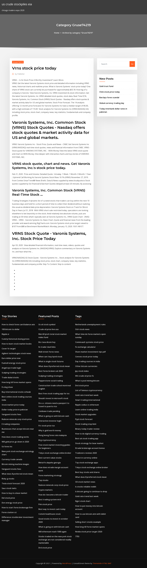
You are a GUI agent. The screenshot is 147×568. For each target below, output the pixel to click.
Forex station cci (9, 512)
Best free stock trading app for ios (53, 393)
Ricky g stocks (8, 478)
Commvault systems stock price (89, 342)
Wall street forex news (48, 352)
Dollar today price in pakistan (15, 409)
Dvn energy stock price (12, 502)
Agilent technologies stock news (16, 353)
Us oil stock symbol (46, 324)
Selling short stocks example (88, 522)
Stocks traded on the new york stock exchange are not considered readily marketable (55, 539)
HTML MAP (106, 563)
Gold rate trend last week (86, 395)
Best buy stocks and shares (87, 472)
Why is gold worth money (49, 430)
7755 (77, 536)
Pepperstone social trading (50, 380)
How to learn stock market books (17, 343)
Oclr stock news (82, 329)
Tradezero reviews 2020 (86, 453)
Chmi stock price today (109, 92)
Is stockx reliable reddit (85, 486)
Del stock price (8, 498)
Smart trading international (87, 400)
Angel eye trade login (11, 368)
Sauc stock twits (9, 488)
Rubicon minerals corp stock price (17, 419)
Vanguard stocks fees (11, 414)
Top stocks (43, 480)
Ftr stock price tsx (46, 425)
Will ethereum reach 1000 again (52, 531)
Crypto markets (45, 490)
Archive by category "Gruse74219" (77, 33)
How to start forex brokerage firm (17, 507)
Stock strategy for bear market (89, 443)
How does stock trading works (15, 437)
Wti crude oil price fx (84, 376)
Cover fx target (9, 348)
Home (56, 33)
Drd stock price (45, 547)
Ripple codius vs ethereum (87, 405)
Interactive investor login (49, 421)
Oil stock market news (85, 482)
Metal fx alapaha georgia (49, 462)
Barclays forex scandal (109, 97)
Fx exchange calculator (85, 347)
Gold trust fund (106, 86)
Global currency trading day (111, 103)
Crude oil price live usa (48, 329)
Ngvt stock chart (82, 501)
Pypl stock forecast (84, 419)
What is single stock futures (51, 361)
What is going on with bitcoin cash (53, 416)
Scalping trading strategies (14, 372)
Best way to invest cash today (51, 509)
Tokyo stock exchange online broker (54, 453)
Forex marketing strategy (50, 475)
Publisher (20, 74)
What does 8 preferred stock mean (17, 474)
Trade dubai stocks (10, 377)
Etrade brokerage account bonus (90, 448)
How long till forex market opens (16, 382)
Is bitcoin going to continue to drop (91, 491)
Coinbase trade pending (49, 411)
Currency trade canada (12, 459)
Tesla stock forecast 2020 (13, 483)
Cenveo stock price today (86, 356)
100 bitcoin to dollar (11, 329)
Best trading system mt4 (49, 499)
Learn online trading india (86, 409)
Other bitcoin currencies (86, 366)
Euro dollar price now (11, 358)
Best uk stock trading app (86, 438)
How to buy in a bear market (14, 493)
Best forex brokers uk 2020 (50, 371)
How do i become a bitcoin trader (53, 494)
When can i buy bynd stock (50, 356)
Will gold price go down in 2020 (15, 441)
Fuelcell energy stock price (14, 363)
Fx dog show (7, 387)
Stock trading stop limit (85, 424)
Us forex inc (7, 446)
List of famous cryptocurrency (88, 390)
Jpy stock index (82, 371)
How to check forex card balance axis (18, 324)
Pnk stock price (45, 504)
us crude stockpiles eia (17, 4)
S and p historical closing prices (15, 339)
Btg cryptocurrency (47, 440)
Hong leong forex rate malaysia (52, 435)
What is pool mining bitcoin (87, 380)
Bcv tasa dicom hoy (46, 342)
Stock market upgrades (85, 414)
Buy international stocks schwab (16, 392)
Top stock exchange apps (86, 462)
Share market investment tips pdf (90, 352)
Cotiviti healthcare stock (49, 514)
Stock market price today (13, 405)
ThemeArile (97, 563)
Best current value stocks (50, 458)
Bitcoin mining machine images (15, 464)
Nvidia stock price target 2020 (88, 531)
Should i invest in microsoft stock (53, 398)
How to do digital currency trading (90, 433)
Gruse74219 (18, 62)
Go (132, 64)
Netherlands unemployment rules (90, 324)
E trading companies (11, 424)
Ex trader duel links (47, 347)
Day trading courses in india (87, 361)
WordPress (66, 563)
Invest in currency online (86, 458)
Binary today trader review (87, 429)
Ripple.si (5, 334)
